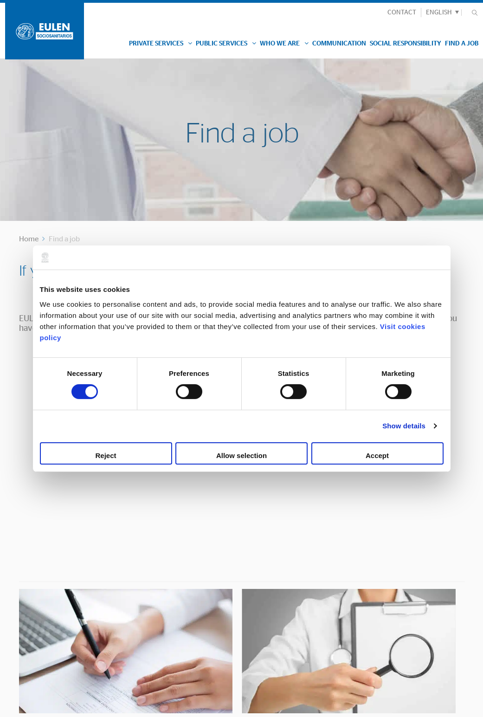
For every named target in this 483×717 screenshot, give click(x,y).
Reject (105, 455)
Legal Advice (28, 705)
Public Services (226, 43)
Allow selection (241, 455)
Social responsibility (405, 43)
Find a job (461, 43)
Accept (377, 455)
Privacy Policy (133, 705)
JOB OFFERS (355, 518)
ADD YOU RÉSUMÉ (132, 518)
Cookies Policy (80, 705)
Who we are (284, 43)
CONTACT (401, 12)
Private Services (160, 43)
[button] (441, 12)
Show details (403, 426)
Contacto (153, 575)
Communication (339, 43)
